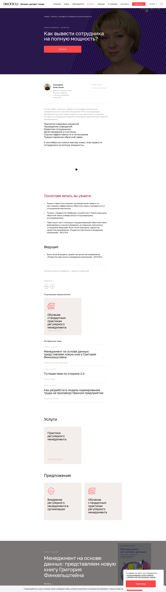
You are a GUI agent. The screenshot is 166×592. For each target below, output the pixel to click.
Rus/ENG (152, 4)
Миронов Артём (132, 213)
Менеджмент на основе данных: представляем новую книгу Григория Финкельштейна (141, 159)
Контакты (125, 4)
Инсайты (90, 4)
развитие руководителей (80, 271)
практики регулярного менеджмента (57, 271)
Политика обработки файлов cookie (67, 577)
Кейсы (66, 4)
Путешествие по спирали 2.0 (142, 181)
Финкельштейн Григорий (136, 169)
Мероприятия (78, 4)
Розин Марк (130, 188)
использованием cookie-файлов (140, 575)
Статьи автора (98, 88)
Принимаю (141, 584)
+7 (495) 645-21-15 (58, 550)
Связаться (139, 4)
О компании (112, 4)
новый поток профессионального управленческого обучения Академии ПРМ (71, 110)
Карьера (101, 4)
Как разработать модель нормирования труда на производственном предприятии (142, 203)
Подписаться (134, 478)
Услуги (20, 501)
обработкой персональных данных (141, 577)
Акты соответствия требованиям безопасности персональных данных (66, 571)
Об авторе (96, 84)
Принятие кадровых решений (61, 123)
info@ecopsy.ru (57, 557)
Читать (47, 455)
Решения (57, 4)
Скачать (63, 49)
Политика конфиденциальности (65, 562)
